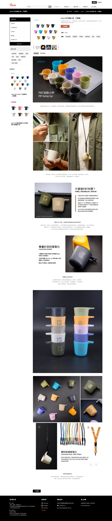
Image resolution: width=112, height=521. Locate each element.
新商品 (98, 36)
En (100, 2)
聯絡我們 (85, 6)
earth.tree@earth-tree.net (65, 508)
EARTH (13, 23)
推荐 (93, 36)
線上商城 (94, 6)
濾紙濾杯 (21, 53)
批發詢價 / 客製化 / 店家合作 (88, 503)
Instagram (44, 505)
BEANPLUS (14, 39)
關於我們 (77, 6)
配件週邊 (14, 60)
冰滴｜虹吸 (14, 63)
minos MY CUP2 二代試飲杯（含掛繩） (19, 95)
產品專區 (57, 6)
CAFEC (13, 31)
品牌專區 (76, 11)
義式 (17, 56)
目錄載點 (43, 510)
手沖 (13, 56)
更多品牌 (20, 44)
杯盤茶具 (23, 56)
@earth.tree (87, 505)
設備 (27, 53)
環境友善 (87, 36)
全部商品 (14, 53)
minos (82, 11)
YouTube (44, 508)
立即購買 (65, 26)
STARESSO (14, 27)
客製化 (81, 36)
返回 (37, 491)
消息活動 (67, 6)
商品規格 (42, 53)
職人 (20, 60)
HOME (69, 11)
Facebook (44, 503)
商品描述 (36, 53)
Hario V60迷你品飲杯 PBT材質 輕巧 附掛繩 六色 (19, 123)
